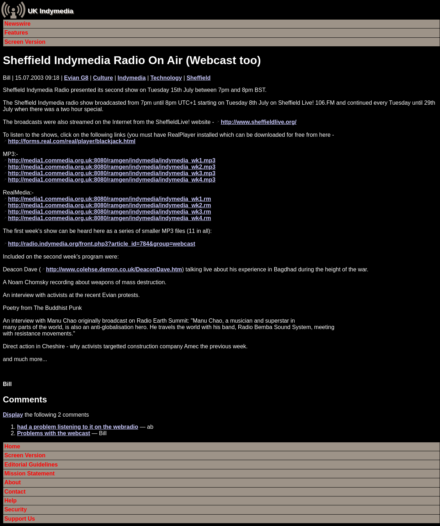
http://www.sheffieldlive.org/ (259, 122)
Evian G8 (76, 78)
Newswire (17, 24)
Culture (103, 78)
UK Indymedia (50, 11)
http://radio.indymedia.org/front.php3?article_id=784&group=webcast (101, 244)
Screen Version (25, 42)
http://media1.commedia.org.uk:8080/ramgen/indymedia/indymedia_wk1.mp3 (111, 160)
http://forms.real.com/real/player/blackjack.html (71, 141)
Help (10, 501)
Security (15, 509)
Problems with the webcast (53, 433)
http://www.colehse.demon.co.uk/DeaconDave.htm (114, 269)
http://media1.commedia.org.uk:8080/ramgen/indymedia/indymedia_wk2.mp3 (111, 167)
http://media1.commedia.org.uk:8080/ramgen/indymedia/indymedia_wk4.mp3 (111, 180)
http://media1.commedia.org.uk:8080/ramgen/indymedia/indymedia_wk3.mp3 (111, 173)
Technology (166, 78)
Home (12, 446)
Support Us (19, 519)
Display (13, 415)
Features (16, 33)
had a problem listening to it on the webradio (77, 427)
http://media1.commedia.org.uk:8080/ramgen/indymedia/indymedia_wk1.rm (109, 199)
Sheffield (198, 78)
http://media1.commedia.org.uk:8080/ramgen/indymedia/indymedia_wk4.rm (109, 218)
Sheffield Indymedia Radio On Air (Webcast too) (132, 60)
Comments (25, 399)
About (12, 482)
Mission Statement (29, 473)
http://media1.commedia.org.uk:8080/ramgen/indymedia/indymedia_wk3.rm (109, 212)
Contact (15, 492)
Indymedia (132, 78)
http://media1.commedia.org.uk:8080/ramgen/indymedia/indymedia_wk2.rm (109, 205)
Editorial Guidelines (31, 465)
